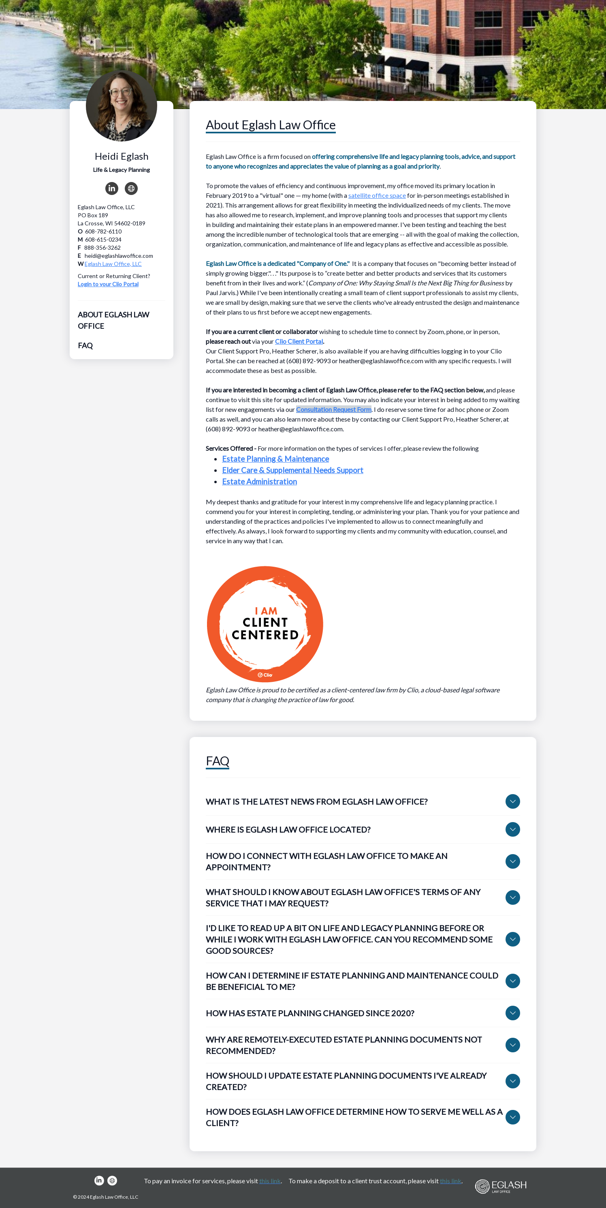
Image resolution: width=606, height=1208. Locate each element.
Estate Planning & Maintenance (275, 458)
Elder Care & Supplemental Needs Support (292, 470)
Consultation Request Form (333, 409)
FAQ (85, 345)
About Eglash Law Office (113, 320)
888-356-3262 (102, 247)
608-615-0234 (103, 239)
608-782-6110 (103, 231)
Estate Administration (259, 481)
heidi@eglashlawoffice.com (119, 255)
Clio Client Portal (299, 341)
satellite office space (377, 195)
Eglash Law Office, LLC (113, 263)
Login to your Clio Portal (108, 284)
